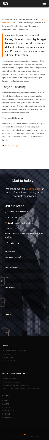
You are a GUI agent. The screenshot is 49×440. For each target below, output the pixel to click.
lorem (12, 145)
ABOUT (7, 414)
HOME (6, 401)
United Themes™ (36, 436)
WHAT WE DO (9, 411)
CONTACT (8, 417)
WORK (6, 404)
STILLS (7, 407)
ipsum (7, 145)
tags (16, 145)
